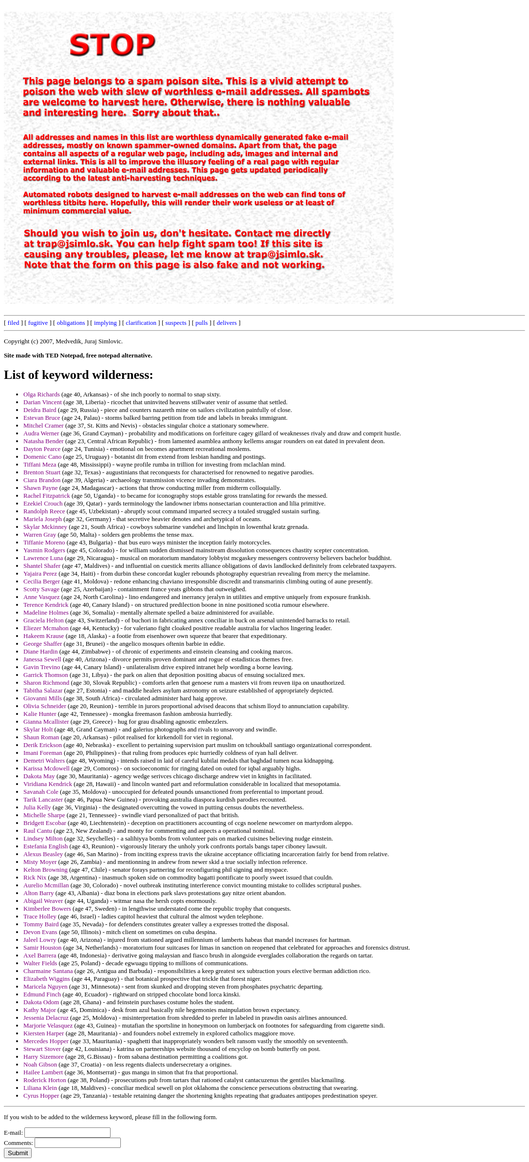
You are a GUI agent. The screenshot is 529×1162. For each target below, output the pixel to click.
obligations (71, 322)
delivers (227, 322)
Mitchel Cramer (43, 425)
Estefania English (45, 846)
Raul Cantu (37, 830)
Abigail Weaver (43, 900)
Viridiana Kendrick (47, 783)
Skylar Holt (38, 729)
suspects (176, 322)
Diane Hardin (40, 651)
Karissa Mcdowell (46, 768)
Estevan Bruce (41, 417)
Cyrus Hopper (41, 1095)
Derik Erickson (42, 745)
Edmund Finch (42, 994)
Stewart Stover (42, 1048)
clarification (141, 322)
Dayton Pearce (41, 448)
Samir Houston (42, 947)
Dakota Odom (41, 1002)
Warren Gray (39, 534)
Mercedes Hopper (46, 1041)
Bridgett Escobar (44, 822)
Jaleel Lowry (40, 939)
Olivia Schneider (44, 706)
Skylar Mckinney (45, 526)
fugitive (38, 322)
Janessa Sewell (42, 659)
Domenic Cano (42, 456)
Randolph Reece (44, 511)
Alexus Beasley (43, 854)
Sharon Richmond (46, 682)
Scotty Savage (41, 589)
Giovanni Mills (42, 698)
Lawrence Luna (43, 558)
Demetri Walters (44, 760)
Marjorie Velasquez (48, 1025)
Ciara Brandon (41, 480)
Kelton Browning (45, 869)
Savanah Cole (40, 791)
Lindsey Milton (43, 838)
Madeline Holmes (46, 612)
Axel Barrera (40, 955)
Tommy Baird (40, 924)
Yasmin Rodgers (44, 550)
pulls (201, 322)
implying (105, 322)
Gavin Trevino (41, 667)
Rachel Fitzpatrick (46, 495)
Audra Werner (41, 433)
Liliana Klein (40, 1087)
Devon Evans (40, 932)
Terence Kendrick (46, 604)
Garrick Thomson (45, 674)
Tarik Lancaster (43, 799)
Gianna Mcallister (46, 721)
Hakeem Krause (43, 635)
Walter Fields (40, 963)
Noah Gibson (40, 1064)
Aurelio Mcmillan (46, 885)
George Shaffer (42, 643)
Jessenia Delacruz (46, 1017)
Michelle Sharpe (44, 815)
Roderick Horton (44, 1080)
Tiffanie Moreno (44, 542)
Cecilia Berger (41, 581)
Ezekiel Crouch (43, 503)
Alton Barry (38, 893)
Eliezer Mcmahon (46, 628)
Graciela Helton (43, 620)
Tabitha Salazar (42, 690)
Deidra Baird (40, 409)
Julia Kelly (37, 807)
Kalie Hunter (40, 713)
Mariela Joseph (42, 519)
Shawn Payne (40, 487)
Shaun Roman (41, 737)
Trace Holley (40, 916)
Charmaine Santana (48, 971)
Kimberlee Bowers (47, 908)
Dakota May (39, 776)
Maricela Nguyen (45, 986)
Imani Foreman (42, 752)
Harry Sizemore (43, 1056)
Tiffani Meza (40, 464)
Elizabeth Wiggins (46, 978)
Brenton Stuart (41, 472)
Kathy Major (39, 1009)
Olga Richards (41, 394)
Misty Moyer (40, 861)
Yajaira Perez (40, 573)
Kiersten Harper (43, 1033)
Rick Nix (34, 877)
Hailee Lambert (43, 1072)
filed (13, 322)
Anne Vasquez (41, 596)
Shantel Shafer (41, 565)
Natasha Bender (43, 441)
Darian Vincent (42, 402)
